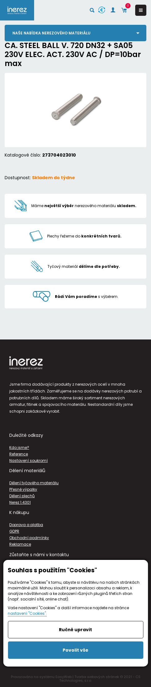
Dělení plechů (22, 496)
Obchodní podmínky (29, 537)
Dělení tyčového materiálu (34, 482)
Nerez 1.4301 (20, 502)
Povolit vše (75, 650)
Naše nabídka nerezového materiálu (51, 33)
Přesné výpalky (23, 489)
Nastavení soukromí (28, 460)
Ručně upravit (75, 630)
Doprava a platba (26, 524)
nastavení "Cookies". (27, 613)
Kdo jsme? (19, 447)
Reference (18, 454)
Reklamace (20, 544)
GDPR (14, 531)
